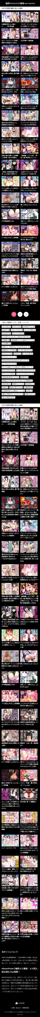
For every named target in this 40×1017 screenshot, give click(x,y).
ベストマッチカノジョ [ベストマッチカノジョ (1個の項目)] (25, 374)
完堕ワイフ (24, 144)
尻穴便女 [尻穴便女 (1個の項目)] (30, 384)
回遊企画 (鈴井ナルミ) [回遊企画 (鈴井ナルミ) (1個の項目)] (11, 377)
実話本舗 (5, 161)
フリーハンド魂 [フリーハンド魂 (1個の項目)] (9, 374)
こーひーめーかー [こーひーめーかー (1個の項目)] (25, 350)
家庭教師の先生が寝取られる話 (10, 259)
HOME (20, 1003)
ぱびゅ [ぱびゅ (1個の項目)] (18, 354)
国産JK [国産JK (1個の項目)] (24, 377)
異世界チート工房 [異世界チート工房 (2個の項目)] (9, 350)
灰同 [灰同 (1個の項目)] (5, 387)
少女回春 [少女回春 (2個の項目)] (7, 343)
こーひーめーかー (7, 177)
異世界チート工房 (26, 79)
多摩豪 (23, 210)
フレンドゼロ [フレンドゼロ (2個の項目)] (18, 333)
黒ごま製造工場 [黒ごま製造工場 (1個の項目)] (9, 397)
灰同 (4, 13)
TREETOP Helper (7, 95)
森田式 (4, 292)
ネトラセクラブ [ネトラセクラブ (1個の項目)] (9, 370)
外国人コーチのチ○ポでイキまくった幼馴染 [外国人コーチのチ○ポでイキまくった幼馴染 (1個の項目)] (17, 380)
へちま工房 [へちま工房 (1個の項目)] (28, 354)
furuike (23, 46)
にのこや (24, 29)
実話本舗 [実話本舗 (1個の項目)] (7, 384)
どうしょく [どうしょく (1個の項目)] (7, 354)
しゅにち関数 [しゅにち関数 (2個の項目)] (30, 330)
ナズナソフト (6, 194)
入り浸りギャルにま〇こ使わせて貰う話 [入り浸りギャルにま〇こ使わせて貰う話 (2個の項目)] (16, 337)
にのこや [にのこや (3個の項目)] (17, 327)
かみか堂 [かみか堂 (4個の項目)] (7, 327)
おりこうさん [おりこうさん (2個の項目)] (17, 330)
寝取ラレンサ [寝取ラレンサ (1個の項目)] (18, 384)
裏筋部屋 (24, 259)
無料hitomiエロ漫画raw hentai (20, 3)
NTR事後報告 (6, 210)
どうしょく (24, 161)
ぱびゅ (23, 13)
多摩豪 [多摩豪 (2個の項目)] (6, 340)
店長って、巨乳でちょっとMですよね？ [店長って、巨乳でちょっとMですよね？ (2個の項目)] (16, 347)
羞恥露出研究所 (6, 144)
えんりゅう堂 (25, 194)
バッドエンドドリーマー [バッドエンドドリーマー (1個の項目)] (26, 370)
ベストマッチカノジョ (27, 95)
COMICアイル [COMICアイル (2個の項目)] (28, 327)
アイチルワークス (26, 243)
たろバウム (24, 276)
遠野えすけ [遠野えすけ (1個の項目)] (30, 394)
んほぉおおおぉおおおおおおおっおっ (10, 243)
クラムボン (5, 128)
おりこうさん (6, 29)
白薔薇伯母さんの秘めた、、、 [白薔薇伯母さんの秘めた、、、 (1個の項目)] (14, 391)
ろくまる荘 (24, 112)
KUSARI (5, 62)
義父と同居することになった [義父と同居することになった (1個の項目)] (13, 394)
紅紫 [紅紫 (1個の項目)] (29, 391)
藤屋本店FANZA (26, 62)
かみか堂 (5, 226)
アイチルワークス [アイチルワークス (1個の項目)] (9, 364)
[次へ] (26, 314)
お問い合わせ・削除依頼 (20, 1008)
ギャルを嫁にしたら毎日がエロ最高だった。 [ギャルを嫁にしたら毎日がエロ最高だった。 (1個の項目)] (18, 367)
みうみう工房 (6, 79)
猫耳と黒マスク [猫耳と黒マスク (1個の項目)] (16, 387)
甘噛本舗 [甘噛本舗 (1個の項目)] (29, 387)
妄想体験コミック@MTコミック (10, 46)
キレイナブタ (6, 276)
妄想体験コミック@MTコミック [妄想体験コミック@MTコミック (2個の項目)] (23, 340)
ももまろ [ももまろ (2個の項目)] (7, 333)
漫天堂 (23, 177)
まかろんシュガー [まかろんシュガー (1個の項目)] (9, 357)
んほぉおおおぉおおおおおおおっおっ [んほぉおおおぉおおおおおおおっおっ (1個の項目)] (16, 360)
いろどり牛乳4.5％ (26, 128)
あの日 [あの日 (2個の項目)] (6, 330)
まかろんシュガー (7, 112)
